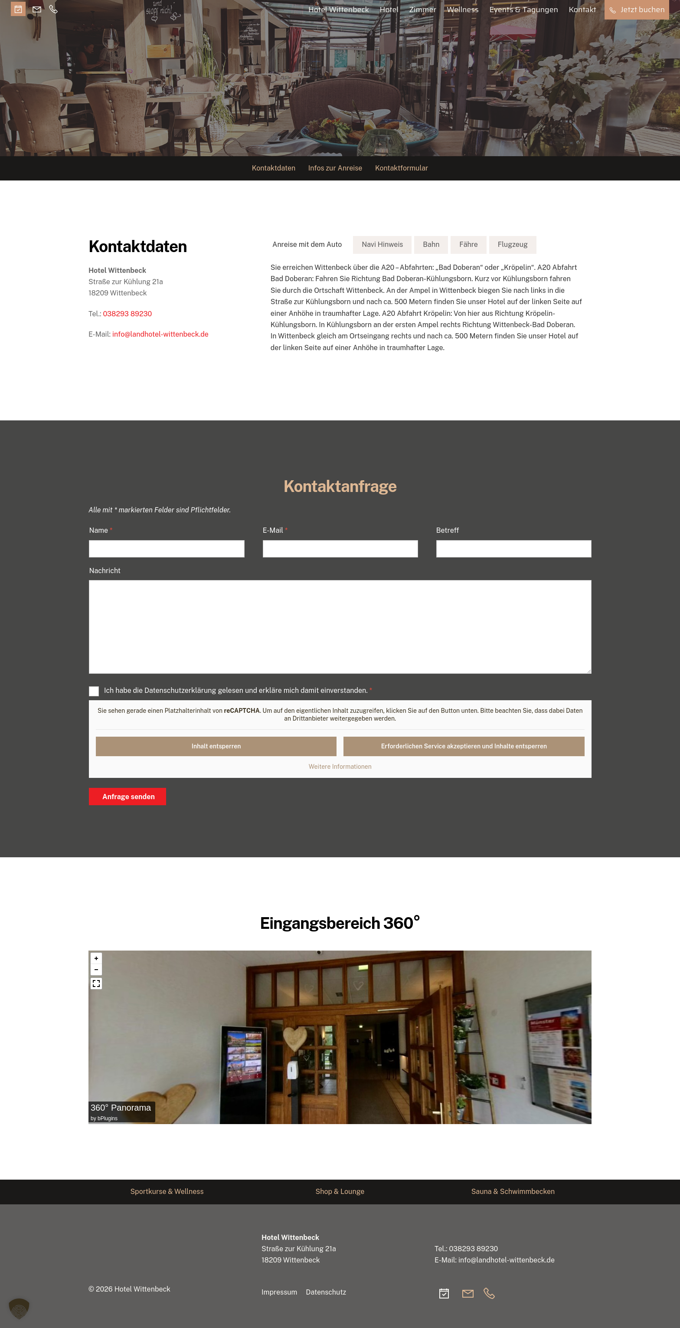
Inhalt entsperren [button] (216, 746)
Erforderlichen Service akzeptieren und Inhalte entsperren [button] (464, 746)
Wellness (463, 9)
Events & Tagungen (523, 9)
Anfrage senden (128, 797)
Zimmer (422, 9)
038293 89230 (127, 314)
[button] (19, 1309)
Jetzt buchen (637, 9)
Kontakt (582, 9)
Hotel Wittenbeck (338, 9)
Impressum (279, 1292)
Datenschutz (326, 1292)
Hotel (388, 9)
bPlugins (108, 1118)
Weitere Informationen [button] (340, 766)
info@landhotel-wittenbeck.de (160, 334)
